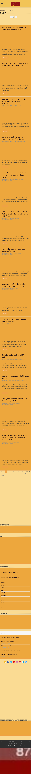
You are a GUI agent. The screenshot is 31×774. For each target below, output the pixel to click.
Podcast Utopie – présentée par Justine (10, 577)
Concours (3, 595)
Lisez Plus (5, 57)
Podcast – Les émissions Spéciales (9, 580)
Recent (3, 633)
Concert (16, 253)
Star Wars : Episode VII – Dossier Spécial (10, 650)
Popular (8, 633)
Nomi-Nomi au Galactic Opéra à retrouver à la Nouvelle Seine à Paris (14, 175)
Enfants (12, 179)
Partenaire (3, 607)
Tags (21, 633)
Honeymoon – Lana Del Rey (7, 641)
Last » (2, 475)
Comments (15, 633)
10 (18, 471)
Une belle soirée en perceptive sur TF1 (10, 654)
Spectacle (21, 179)
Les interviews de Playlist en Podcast (9, 572)
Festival (16, 179)
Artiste (12, 32)
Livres (2, 600)
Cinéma (3, 585)
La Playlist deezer (5, 570)
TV (1, 605)
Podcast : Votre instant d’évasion (8, 575)
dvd (2, 590)
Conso (2, 587)
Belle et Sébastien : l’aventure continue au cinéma (12, 645)
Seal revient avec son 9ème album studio (10, 637)
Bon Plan (3, 582)
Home (2, 10)
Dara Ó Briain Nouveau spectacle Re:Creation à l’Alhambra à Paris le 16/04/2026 (15, 214)
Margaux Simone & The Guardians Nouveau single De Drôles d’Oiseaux (15, 101)
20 (21, 471)
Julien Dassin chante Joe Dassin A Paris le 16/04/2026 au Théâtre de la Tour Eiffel (14, 438)
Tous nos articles (16, 403)
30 (25, 473)
